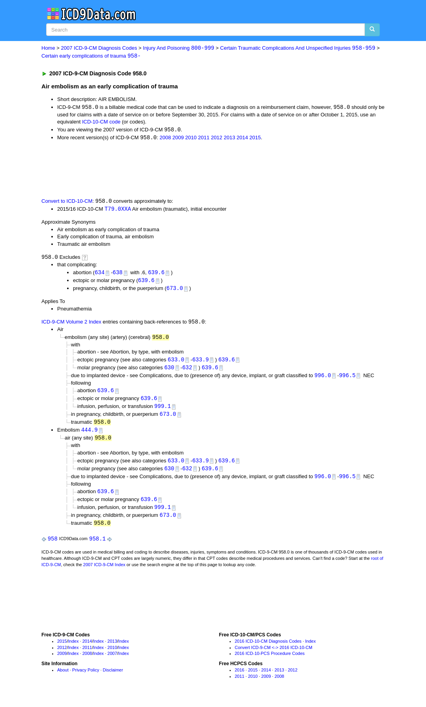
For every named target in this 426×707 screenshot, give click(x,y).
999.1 (162, 410)
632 (187, 370)
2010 (191, 139)
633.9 (200, 362)
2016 (239, 677)
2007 (112, 660)
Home (48, 48)
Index (73, 648)
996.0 (322, 378)
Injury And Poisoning (178, 48)
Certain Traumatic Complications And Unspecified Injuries (297, 48)
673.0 (174, 290)
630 (169, 370)
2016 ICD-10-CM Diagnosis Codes (268, 648)
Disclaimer (113, 677)
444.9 (89, 434)
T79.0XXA (118, 210)
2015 (255, 139)
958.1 (97, 546)
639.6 (156, 274)
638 (117, 274)
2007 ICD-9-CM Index (104, 571)
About (63, 677)
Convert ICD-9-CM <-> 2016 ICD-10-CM (273, 654)
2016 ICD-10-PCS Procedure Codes (270, 660)
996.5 (347, 378)
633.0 (176, 362)
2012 (216, 139)
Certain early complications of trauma (91, 56)
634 (100, 274)
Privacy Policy (85, 677)
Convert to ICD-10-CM (66, 203)
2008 (165, 139)
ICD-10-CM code (101, 122)
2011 (203, 139)
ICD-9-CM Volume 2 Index (71, 324)
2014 (242, 139)
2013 (229, 139)
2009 (178, 139)
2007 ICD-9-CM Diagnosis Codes (99, 48)
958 (53, 546)
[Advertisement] (182, 169)
